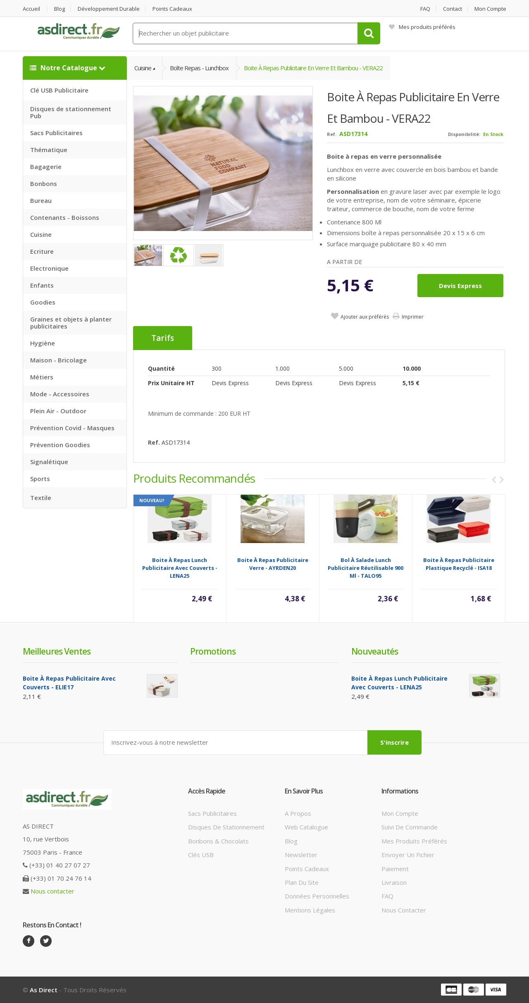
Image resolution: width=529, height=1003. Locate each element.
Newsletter (301, 855)
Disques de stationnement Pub (70, 112)
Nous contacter (52, 891)
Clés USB (201, 855)
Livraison (394, 882)
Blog (59, 9)
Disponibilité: (464, 134)
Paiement (395, 869)
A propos (298, 813)
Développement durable (109, 9)
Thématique (48, 149)
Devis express (460, 285)
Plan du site (302, 882)
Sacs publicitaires (212, 813)
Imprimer (413, 316)
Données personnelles (317, 896)
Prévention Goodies (60, 445)
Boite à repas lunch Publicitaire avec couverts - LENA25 (179, 567)
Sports (40, 478)
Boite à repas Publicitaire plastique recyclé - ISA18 (458, 564)
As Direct (43, 990)
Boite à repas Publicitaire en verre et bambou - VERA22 (313, 68)
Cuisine (41, 234)
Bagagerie (46, 166)
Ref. (331, 134)
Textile (40, 497)
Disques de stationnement (226, 827)
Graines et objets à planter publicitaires (71, 322)
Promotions (213, 651)
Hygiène (42, 343)
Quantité (161, 368)
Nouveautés (374, 651)
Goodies (42, 302)
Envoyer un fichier (407, 855)
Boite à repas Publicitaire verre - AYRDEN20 (272, 564)
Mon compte (490, 9)
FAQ (425, 9)
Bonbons (43, 183)
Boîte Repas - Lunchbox (199, 68)
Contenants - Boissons (64, 217)
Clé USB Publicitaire (59, 90)
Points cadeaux (172, 9)
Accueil (31, 9)
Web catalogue (306, 827)
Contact (452, 9)
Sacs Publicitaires (56, 133)
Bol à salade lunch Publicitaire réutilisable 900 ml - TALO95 (365, 567)
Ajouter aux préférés (365, 316)
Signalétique (49, 461)
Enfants (42, 285)
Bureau (41, 200)
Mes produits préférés (422, 27)
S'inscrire (394, 742)
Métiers (41, 377)
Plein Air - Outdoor (58, 411)
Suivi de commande (409, 827)
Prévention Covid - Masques (72, 428)
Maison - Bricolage (58, 360)
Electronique (49, 268)
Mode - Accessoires (59, 394)
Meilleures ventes (57, 651)
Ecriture (42, 251)
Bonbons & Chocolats (218, 841)
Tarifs (162, 338)
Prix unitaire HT (171, 383)
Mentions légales (310, 910)
